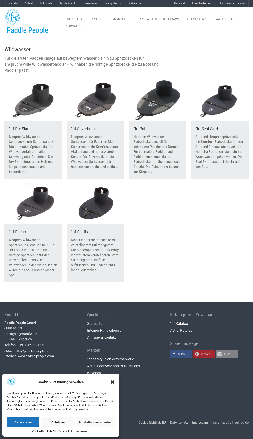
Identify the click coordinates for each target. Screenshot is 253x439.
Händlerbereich (202, 3)
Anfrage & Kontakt (101, 337)
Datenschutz (65, 431)
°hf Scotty (79, 232)
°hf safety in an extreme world (110, 359)
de (237, 3)
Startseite (94, 323)
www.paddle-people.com (36, 356)
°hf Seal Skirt (206, 128)
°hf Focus (17, 232)
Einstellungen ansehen (95, 422)
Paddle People (27, 30)
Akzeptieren (23, 422)
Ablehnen (58, 422)
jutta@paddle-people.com (33, 351)
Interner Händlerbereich (105, 330)
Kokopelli (45, 3)
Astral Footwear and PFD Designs (113, 366)
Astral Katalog (181, 330)
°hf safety (11, 3)
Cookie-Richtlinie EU (44, 431)
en (243, 3)
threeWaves (89, 3)
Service (72, 26)
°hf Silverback (83, 128)
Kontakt (179, 3)
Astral (28, 3)
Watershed (135, 3)
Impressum (82, 431)
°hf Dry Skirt (19, 128)
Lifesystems (112, 3)
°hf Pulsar (142, 128)
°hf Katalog (179, 323)
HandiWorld (67, 3)
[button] (112, 382)
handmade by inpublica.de (230, 422)
